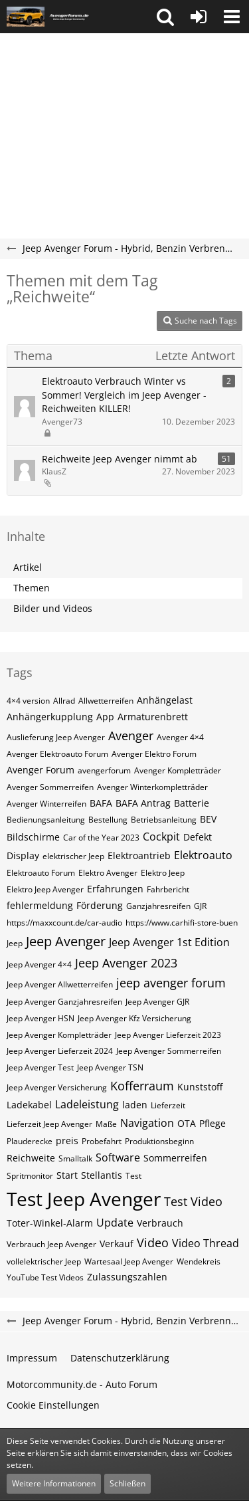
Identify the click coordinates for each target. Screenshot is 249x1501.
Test (133, 1175)
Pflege (212, 1123)
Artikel (27, 567)
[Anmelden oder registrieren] (198, 16)
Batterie (191, 803)
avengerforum (104, 770)
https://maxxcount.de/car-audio (64, 922)
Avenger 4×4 (180, 737)
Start (67, 1175)
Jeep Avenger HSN (40, 1018)
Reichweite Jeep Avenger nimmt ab (119, 458)
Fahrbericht (168, 889)
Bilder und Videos (52, 608)
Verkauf (116, 1243)
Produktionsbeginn (159, 1141)
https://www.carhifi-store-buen (181, 922)
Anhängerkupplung (50, 716)
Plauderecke (29, 1141)
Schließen (127, 1483)
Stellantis (101, 1175)
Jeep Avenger (66, 941)
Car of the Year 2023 (101, 837)
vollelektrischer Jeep (44, 1261)
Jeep (15, 943)
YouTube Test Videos (45, 1277)
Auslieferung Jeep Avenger (56, 737)
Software (118, 1157)
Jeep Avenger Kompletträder (59, 1035)
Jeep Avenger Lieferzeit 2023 (168, 1035)
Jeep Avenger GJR (157, 1001)
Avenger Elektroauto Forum (57, 753)
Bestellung (107, 819)
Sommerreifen (175, 1157)
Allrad (64, 700)
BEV (208, 819)
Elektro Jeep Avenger (45, 889)
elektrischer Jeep (73, 856)
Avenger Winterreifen (46, 803)
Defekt (197, 837)
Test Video (193, 1201)
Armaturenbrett (153, 716)
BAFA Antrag (143, 803)
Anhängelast (165, 700)
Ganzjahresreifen (158, 906)
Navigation (147, 1123)
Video (153, 1243)
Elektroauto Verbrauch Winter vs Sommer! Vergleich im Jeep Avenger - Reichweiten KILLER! (124, 395)
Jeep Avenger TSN (110, 1067)
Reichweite (31, 1157)
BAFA (101, 803)
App (105, 716)
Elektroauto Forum (41, 872)
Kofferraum (142, 1086)
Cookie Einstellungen (53, 1405)
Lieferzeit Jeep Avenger (49, 1124)
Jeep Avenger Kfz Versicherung (134, 1018)
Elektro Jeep (163, 872)
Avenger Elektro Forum (154, 753)
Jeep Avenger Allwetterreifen (60, 984)
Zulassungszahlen (127, 1276)
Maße (106, 1124)
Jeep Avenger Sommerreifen (168, 1050)
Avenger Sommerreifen (50, 787)
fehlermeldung (40, 905)
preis (67, 1140)
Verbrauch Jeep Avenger (51, 1244)
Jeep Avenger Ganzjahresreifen (64, 1001)
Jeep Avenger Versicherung (57, 1087)
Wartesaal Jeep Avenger (128, 1261)
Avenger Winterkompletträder (152, 787)
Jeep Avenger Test (40, 1067)
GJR (200, 906)
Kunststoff (199, 1086)
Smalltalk (75, 1158)
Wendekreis (198, 1261)
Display (23, 855)
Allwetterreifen (105, 700)
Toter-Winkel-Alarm (50, 1223)
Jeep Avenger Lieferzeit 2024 (60, 1050)
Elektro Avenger (107, 872)
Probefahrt (102, 1141)
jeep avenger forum (171, 983)
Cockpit (161, 836)
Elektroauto (203, 855)
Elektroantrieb (139, 855)
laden (134, 1104)
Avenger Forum (40, 769)
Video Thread (205, 1243)
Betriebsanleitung (164, 819)
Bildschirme (33, 837)
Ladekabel (29, 1104)
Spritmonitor (30, 1175)
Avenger (130, 736)
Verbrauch (160, 1223)
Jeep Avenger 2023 (126, 963)
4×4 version (28, 700)
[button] (165, 16)
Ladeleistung (87, 1104)
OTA (186, 1123)
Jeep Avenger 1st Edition (169, 942)
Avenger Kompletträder (177, 770)
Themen (31, 587)
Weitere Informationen (54, 1483)
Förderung (99, 905)
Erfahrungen (115, 888)
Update (114, 1222)
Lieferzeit (168, 1105)
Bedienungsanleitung (46, 819)
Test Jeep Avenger (84, 1198)
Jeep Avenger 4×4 (39, 964)
